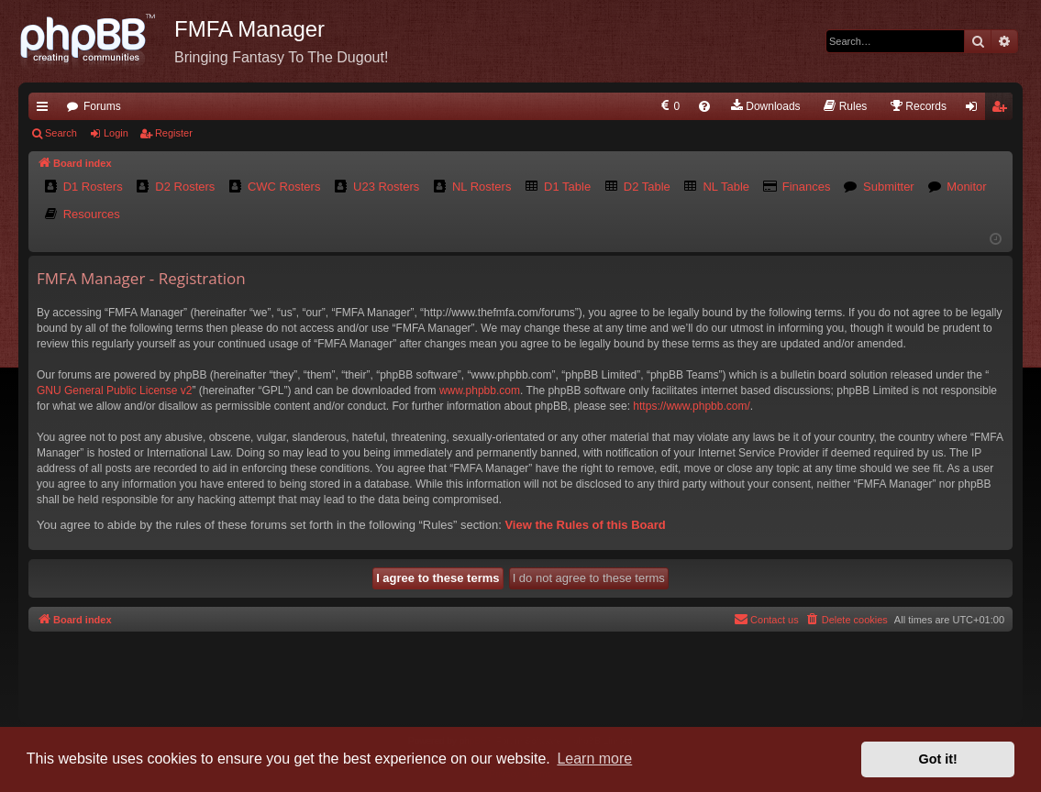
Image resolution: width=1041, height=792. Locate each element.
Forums (102, 106)
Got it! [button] (938, 759)
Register (174, 132)
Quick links (46, 110)
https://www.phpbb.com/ (691, 406)
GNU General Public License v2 (114, 390)
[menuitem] (669, 106)
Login (116, 132)
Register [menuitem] (1003, 110)
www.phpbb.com (479, 390)
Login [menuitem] (975, 110)
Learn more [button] (594, 758)
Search (61, 132)
